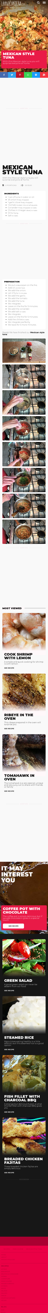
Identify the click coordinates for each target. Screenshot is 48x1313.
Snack (3, 1295)
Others (4, 1286)
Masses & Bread (7, 1283)
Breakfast (5, 1271)
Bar (2, 1310)
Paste (3, 1288)
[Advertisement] (24, 135)
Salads (4, 1291)
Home (3, 1255)
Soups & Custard (8, 1298)
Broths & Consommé (9, 1274)
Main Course (18, 1249)
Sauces (4, 1293)
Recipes (7, 1249)
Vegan (3, 1300)
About (4, 1257)
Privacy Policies (8, 1259)
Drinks (4, 1276)
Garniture (5, 1279)
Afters (4, 1269)
